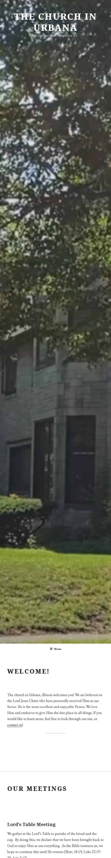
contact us (14, 724)
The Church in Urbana (55, 21)
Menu (55, 649)
